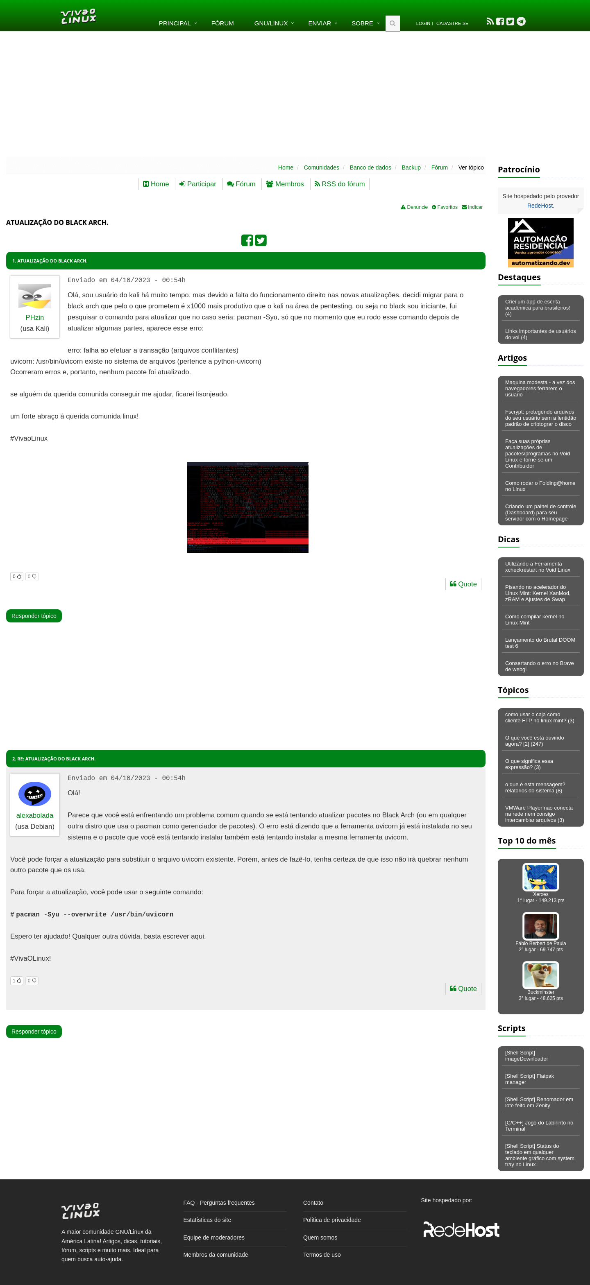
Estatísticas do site (207, 1220)
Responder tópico (34, 616)
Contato (313, 1202)
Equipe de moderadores (214, 1237)
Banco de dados (370, 167)
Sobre (362, 23)
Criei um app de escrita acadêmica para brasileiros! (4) (537, 308)
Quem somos (320, 1237)
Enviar (319, 23)
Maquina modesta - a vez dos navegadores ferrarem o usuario (540, 388)
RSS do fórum (340, 184)
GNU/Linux (271, 23)
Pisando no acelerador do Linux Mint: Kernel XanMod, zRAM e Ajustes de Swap (538, 593)
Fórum (222, 23)
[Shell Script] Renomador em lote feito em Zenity (539, 1102)
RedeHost (540, 205)
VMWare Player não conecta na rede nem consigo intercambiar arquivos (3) (539, 814)
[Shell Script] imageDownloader (526, 1056)
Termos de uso (322, 1254)
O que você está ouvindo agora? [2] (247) (534, 741)
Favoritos (445, 207)
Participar (197, 184)
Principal (175, 23)
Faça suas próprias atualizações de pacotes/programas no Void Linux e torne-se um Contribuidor (537, 453)
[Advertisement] (295, 93)
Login (423, 23)
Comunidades (321, 167)
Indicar (472, 207)
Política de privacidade (332, 1220)
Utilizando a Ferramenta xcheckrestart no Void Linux (537, 567)
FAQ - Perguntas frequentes (219, 1202)
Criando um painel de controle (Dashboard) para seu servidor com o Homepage (540, 512)
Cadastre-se (452, 23)
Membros (285, 184)
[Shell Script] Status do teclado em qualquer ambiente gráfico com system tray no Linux (539, 1155)
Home (285, 167)
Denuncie (414, 207)
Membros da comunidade (216, 1254)
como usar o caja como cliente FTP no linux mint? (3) (539, 717)
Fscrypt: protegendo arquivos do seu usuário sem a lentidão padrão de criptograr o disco (540, 418)
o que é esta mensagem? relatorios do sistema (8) (535, 787)
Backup (411, 167)
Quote (463, 584)
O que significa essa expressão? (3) (529, 764)
